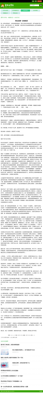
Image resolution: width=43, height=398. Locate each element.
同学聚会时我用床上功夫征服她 (9, 370)
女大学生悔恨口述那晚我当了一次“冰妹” (12, 376)
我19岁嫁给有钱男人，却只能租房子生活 (23, 350)
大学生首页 (5, 10)
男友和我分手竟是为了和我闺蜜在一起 (11, 381)
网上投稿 (40, 1)
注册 (33, 1)
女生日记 (25, 10)
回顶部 (40, 391)
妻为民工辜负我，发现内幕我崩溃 (10, 344)
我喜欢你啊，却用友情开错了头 (21, 363)
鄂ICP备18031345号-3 (10, 391)
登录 (36, 1)
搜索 (41, 5)
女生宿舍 (35, 10)
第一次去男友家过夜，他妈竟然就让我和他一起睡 (14, 386)
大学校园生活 (15, 10)
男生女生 (15, 13)
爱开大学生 (4, 17)
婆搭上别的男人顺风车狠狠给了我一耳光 (12, 357)
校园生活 (10, 17)
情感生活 (5, 13)
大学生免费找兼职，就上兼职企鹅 (9, 337)
